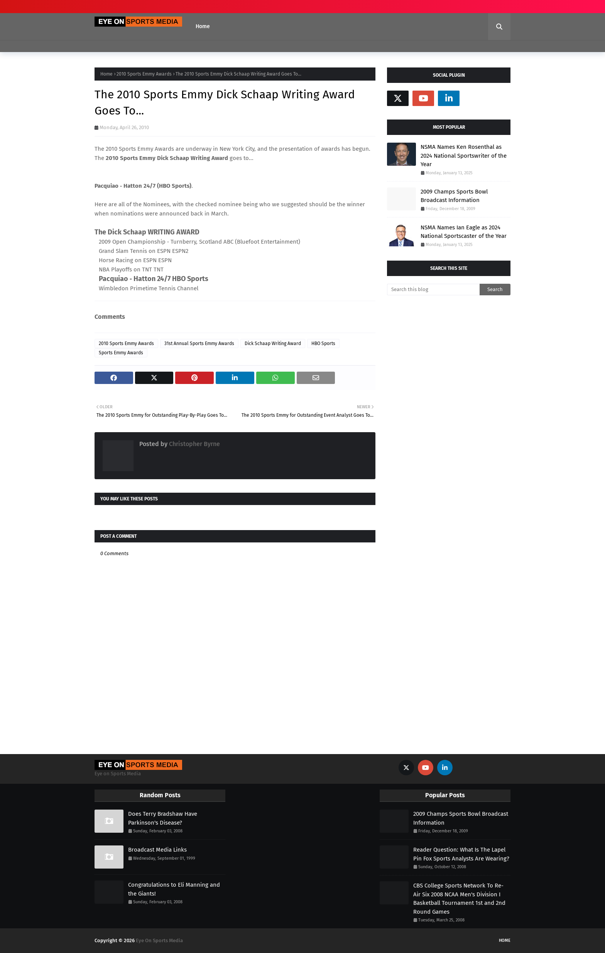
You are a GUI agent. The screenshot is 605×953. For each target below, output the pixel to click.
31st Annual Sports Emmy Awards (199, 343)
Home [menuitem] (203, 26)
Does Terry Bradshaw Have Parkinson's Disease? (162, 818)
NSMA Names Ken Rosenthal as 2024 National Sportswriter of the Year (464, 155)
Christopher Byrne (193, 444)
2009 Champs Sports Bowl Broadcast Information (454, 196)
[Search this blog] (433, 289)
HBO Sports (323, 343)
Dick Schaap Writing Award (273, 343)
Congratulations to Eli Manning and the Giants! (174, 889)
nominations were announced (149, 213)
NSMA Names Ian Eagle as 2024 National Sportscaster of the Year (464, 232)
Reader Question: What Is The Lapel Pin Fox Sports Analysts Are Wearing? (461, 854)
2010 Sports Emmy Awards (144, 74)
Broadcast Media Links (157, 849)
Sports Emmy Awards (121, 352)
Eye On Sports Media (159, 940)
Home (106, 74)
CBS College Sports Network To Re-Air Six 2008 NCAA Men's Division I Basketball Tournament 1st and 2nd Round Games (459, 898)
